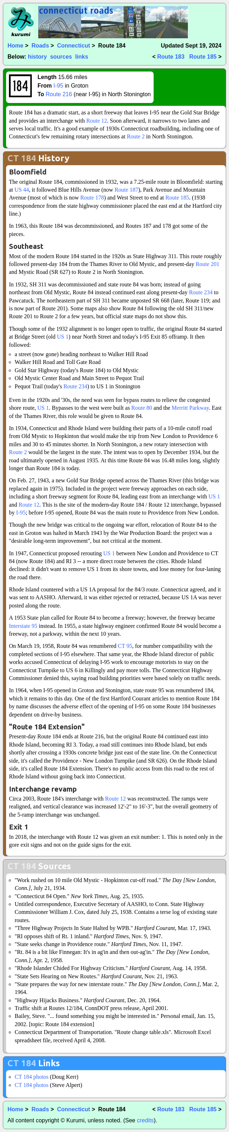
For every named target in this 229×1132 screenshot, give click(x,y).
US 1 (62, 337)
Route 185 (202, 57)
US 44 (22, 190)
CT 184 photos (32, 1077)
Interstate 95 (23, 626)
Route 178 (92, 198)
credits (145, 1120)
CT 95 (125, 646)
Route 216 (59, 94)
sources (61, 57)
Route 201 (207, 264)
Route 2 (136, 136)
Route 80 (141, 408)
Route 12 (96, 121)
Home (15, 46)
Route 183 (170, 57)
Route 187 (126, 190)
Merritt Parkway (190, 408)
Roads (40, 46)
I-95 (58, 86)
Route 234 (201, 292)
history (37, 57)
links (81, 57)
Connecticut (73, 46)
